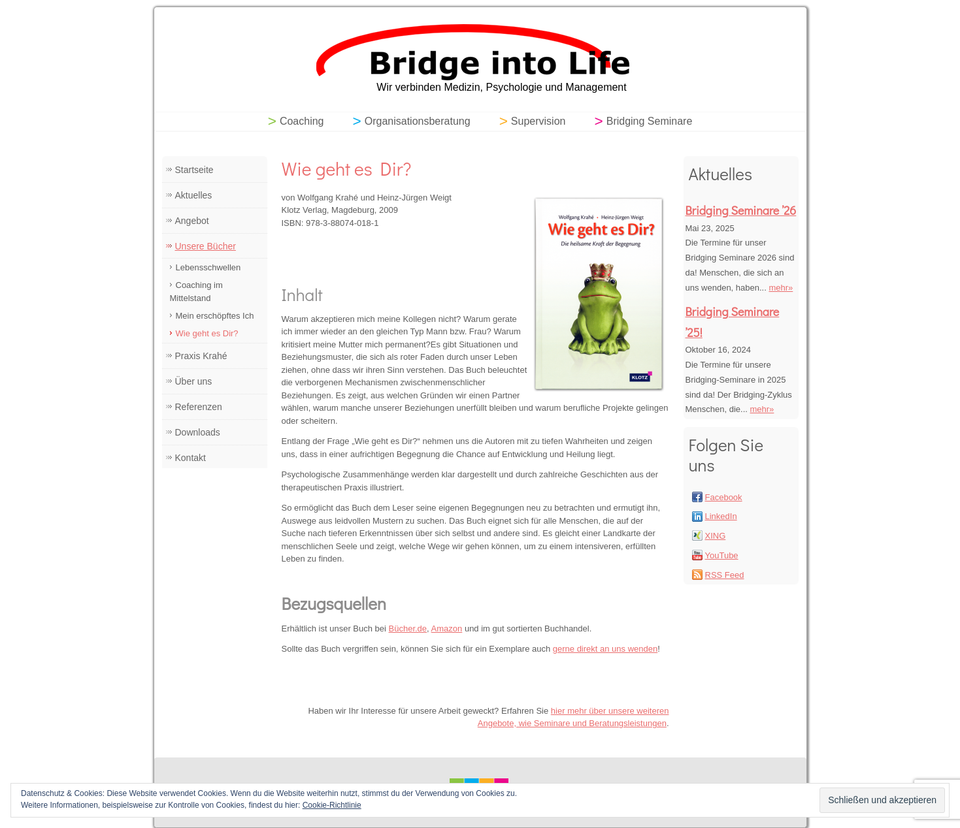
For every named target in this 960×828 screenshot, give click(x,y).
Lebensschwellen (208, 267)
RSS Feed (724, 575)
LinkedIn (721, 516)
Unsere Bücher (205, 246)
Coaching (302, 121)
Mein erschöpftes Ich (215, 316)
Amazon (447, 628)
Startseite (194, 170)
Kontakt (190, 458)
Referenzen (198, 407)
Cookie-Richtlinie (332, 805)
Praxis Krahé (201, 356)
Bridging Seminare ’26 (741, 210)
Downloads (197, 432)
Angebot (192, 220)
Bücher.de (408, 628)
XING (715, 536)
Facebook (723, 497)
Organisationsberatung (418, 121)
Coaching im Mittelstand (196, 291)
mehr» (781, 288)
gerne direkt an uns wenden (605, 649)
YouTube (721, 555)
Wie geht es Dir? (207, 333)
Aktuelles (193, 195)
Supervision (538, 121)
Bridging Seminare (649, 121)
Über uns (193, 381)
